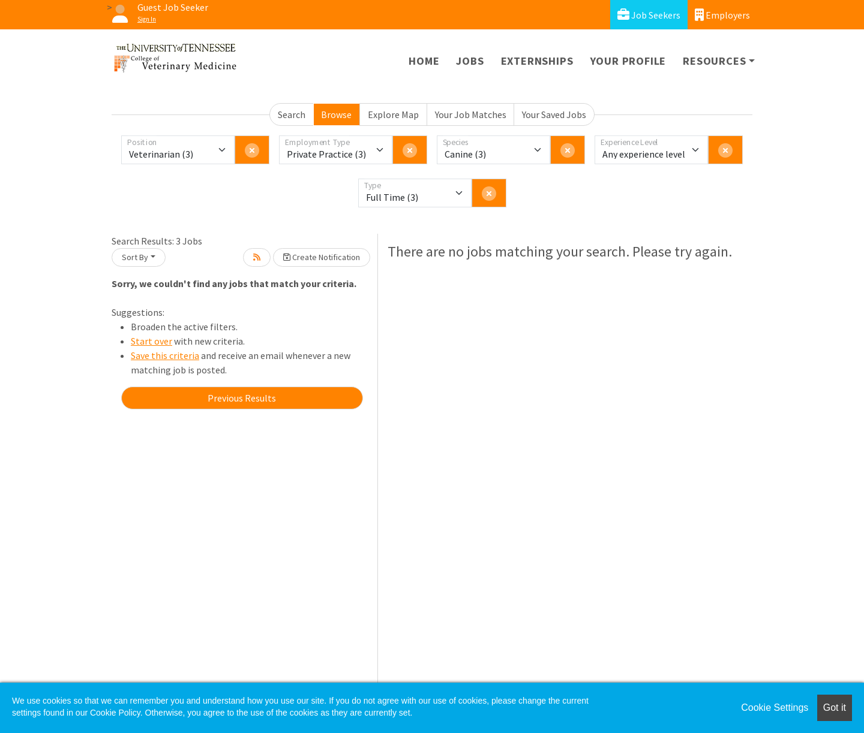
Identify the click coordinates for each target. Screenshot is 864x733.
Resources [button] (714, 61)
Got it (834, 707)
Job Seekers (648, 14)
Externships (537, 61)
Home (424, 61)
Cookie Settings (774, 707)
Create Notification (321, 257)
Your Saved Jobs (554, 114)
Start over (151, 341)
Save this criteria (165, 355)
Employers (722, 14)
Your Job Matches (470, 114)
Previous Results (242, 398)
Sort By (135, 257)
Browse (336, 114)
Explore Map (393, 114)
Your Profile (628, 61)
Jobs (470, 61)
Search (291, 114)
